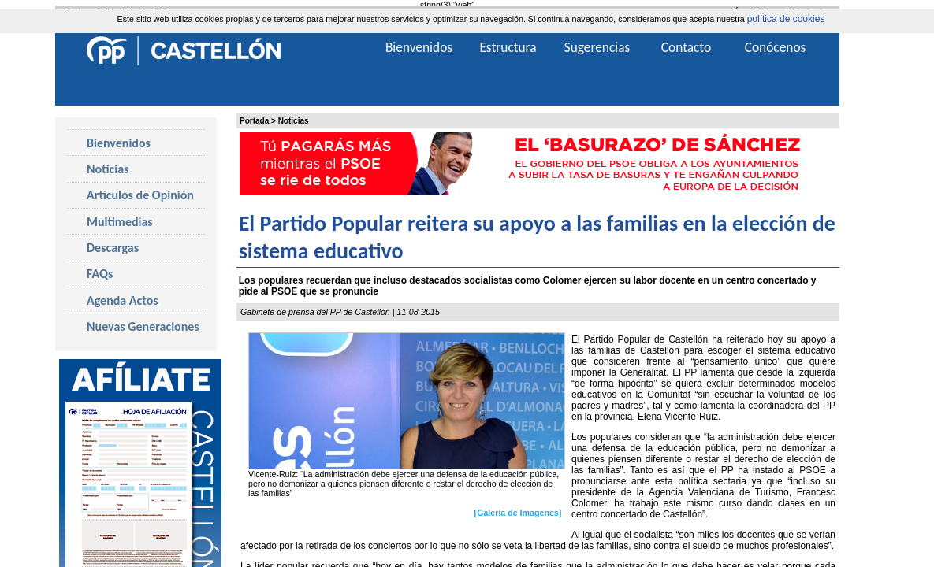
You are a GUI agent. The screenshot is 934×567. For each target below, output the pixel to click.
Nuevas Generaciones (143, 326)
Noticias (293, 121)
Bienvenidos (119, 142)
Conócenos (775, 47)
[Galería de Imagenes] (518, 512)
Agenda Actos (122, 300)
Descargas (113, 247)
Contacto (686, 47)
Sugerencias (597, 47)
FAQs (100, 273)
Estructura (507, 47)
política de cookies (786, 18)
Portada (254, 121)
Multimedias (120, 221)
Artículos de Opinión (140, 194)
